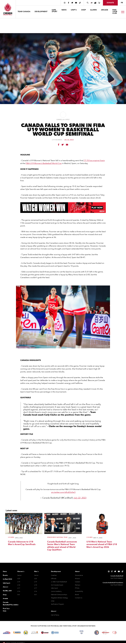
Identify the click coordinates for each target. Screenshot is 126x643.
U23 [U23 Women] (18, 578)
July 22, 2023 (80, 497)
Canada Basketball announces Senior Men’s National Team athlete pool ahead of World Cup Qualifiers (62, 545)
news (64, 10)
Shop (5, 595)
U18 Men (11, 537)
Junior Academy (56, 591)
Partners (77, 585)
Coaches (54, 575)
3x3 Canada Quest (57, 585)
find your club (114, 11)
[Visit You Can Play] (121, 632)
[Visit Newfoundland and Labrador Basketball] (96, 632)
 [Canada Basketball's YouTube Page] (76, 3)
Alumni (5, 587)
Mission (77, 578)
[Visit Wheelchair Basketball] (114, 632)
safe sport (54, 11)
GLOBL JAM (7, 591)
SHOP (83, 10)
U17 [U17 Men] (35, 588)
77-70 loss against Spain (94, 160)
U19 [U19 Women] (18, 582)
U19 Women (57, 140)
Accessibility (79, 591)
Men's (36, 571)
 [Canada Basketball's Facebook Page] (68, 3)
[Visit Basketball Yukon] (105, 632)
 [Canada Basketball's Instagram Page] (64, 3)
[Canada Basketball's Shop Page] (99, 3)
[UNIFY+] (91, 3)
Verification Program (57, 604)
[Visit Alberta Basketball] (17, 632)
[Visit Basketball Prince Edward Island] (89, 632)
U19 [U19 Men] (35, 582)
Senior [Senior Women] (19, 575)
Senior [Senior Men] (36, 575)
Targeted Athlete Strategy (59, 598)
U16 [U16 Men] (35, 591)
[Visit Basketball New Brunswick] (73, 632)
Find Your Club (6, 609)
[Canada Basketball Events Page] (95, 3)
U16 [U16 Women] (18, 591)
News (5, 571)
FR (122, 3)
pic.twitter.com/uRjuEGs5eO (63, 492)
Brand (77, 595)
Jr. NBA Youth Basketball (59, 582)
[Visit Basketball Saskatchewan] (25, 632)
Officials (53, 578)
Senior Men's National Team (57, 537)
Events (5, 575)
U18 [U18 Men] (35, 585)
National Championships (59, 595)
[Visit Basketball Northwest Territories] (64, 632)
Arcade (5, 598)
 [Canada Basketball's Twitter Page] (72, 3)
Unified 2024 (7, 579)
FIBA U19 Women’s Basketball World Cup (44, 163)
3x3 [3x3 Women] (18, 595)
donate (110, 3)
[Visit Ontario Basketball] (45, 632)
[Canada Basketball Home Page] (8, 9)
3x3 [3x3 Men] (35, 595)
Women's (20, 571)
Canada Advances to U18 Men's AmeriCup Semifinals (21, 543)
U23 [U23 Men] (35, 578)
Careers (77, 582)
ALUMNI (93, 10)
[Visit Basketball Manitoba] (34, 632)
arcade (104, 10)
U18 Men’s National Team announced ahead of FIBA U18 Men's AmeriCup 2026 (101, 544)
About (77, 571)
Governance (79, 575)
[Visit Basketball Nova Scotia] (81, 632)
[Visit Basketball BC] (6, 632)
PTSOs (77, 588)
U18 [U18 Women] (18, 585)
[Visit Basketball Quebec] (55, 632)
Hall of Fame (55, 615)
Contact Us (78, 598)
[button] (24, 12)
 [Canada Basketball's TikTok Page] (80, 3)
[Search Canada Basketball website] (88, 3)
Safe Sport (6, 583)
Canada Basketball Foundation (8, 603)
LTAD (52, 601)
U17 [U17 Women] (18, 588)
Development (56, 571)
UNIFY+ (74, 10)
